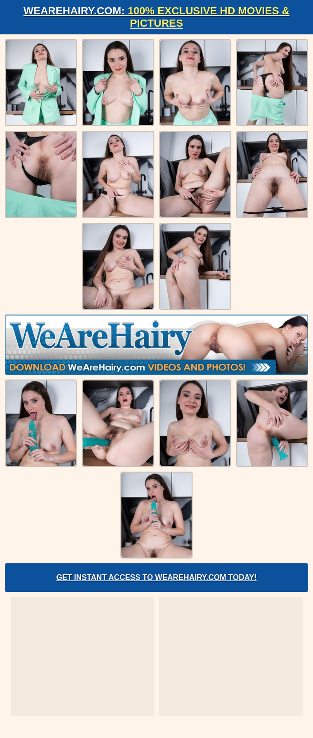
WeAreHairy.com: (156, 17)
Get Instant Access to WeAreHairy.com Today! (156, 577)
